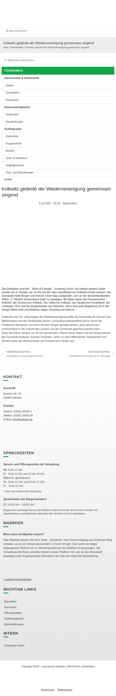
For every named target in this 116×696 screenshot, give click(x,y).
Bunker (10, 150)
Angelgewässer (15, 165)
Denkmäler (12, 114)
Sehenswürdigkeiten (17, 107)
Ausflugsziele (12, 129)
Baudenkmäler (14, 121)
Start (5, 47)
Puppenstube (14, 143)
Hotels (9, 85)
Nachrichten (17, 47)
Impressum (48, 689)
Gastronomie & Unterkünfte (21, 78)
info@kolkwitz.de (22, 419)
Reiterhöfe (12, 136)
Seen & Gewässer (16, 158)
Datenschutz (65, 689)
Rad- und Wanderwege (19, 172)
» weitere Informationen (17, 579)
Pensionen (12, 100)
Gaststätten (13, 92)
